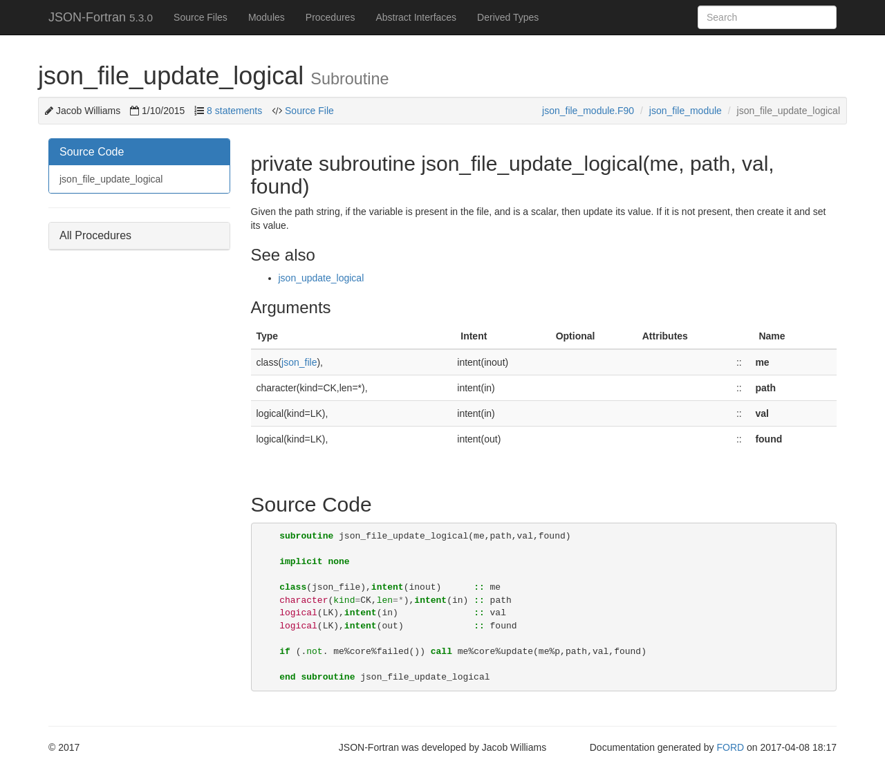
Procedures (330, 17)
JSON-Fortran (100, 17)
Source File (308, 110)
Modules (266, 17)
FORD (730, 747)
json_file (299, 362)
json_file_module (685, 110)
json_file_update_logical (110, 179)
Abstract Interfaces (415, 17)
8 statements (234, 110)
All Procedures (95, 235)
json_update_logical (321, 277)
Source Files (200, 17)
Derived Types (508, 17)
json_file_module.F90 (588, 110)
